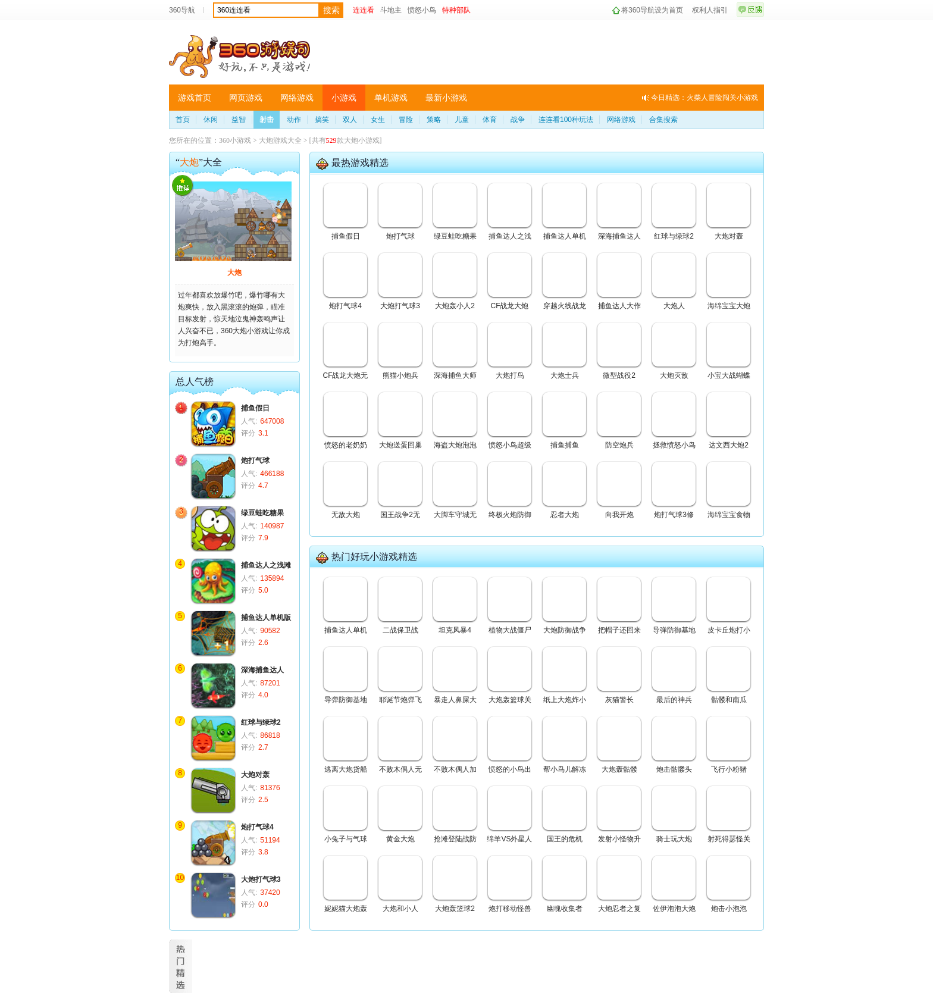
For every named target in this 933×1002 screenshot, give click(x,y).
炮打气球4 (257, 827)
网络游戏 (297, 97)
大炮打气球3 (261, 879)
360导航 (182, 10)
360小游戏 (235, 140)
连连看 (363, 10)
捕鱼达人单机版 (266, 617)
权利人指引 (710, 10)
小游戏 (343, 97)
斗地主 (391, 10)
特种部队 (456, 10)
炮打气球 (255, 460)
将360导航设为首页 (652, 10)
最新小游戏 (446, 97)
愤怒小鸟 (422, 10)
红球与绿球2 (261, 722)
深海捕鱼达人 (262, 670)
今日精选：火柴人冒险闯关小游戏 (704, 97)
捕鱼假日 (255, 408)
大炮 (234, 272)
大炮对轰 (255, 775)
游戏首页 (194, 97)
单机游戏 (391, 97)
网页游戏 (245, 97)
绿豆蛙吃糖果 (262, 513)
